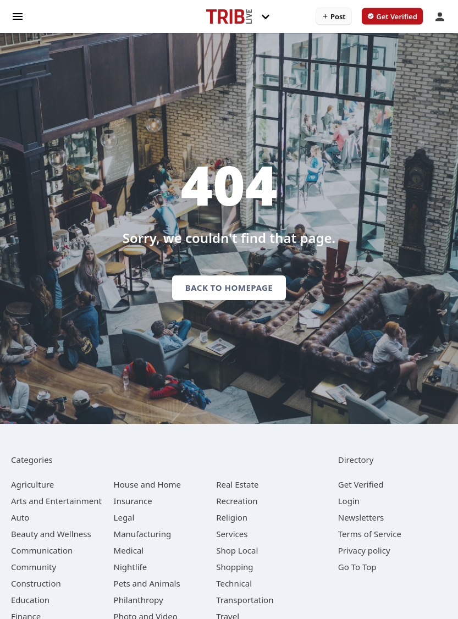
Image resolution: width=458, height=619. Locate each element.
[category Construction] (36, 583)
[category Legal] (124, 517)
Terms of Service (369, 533)
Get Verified (361, 484)
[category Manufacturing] (143, 533)
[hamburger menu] (17, 15)
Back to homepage (229, 287)
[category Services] (231, 533)
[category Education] (30, 599)
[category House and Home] (147, 484)
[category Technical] (234, 583)
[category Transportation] (244, 599)
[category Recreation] (236, 500)
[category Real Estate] (237, 484)
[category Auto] (20, 517)
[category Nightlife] (130, 566)
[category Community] (33, 566)
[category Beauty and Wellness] (51, 533)
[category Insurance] (133, 500)
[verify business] (392, 16)
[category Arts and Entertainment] (56, 500)
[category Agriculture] (32, 484)
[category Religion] (231, 517)
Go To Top (357, 566)
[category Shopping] (234, 566)
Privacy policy (364, 550)
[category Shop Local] (237, 550)
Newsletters (361, 517)
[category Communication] (42, 550)
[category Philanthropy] (138, 599)
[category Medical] (129, 550)
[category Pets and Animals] (147, 583)
